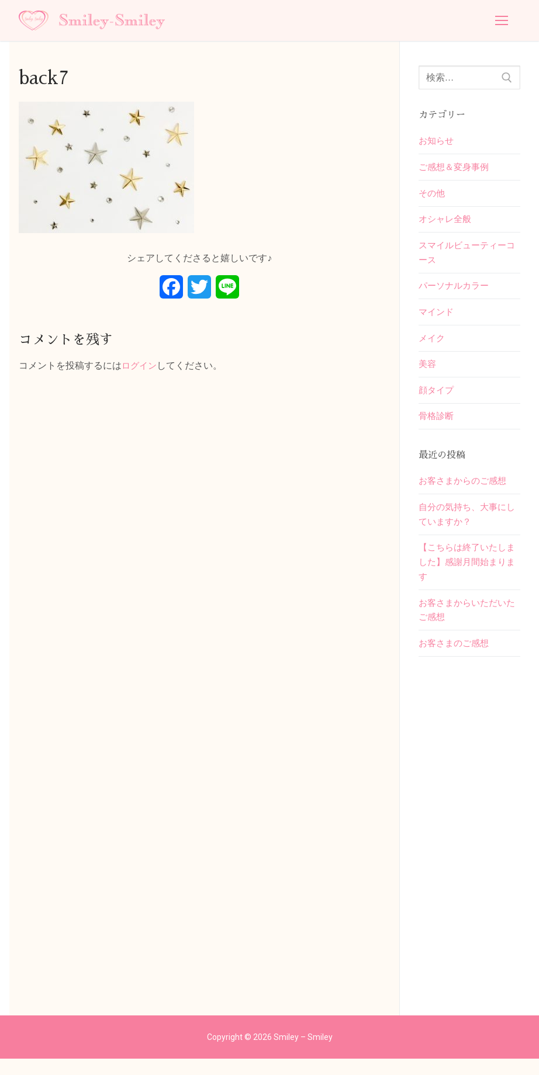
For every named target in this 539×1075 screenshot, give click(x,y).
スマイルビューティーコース (465, 257)
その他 (433, 195)
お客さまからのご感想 (465, 491)
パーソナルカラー (456, 291)
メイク (433, 345)
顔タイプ (437, 398)
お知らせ (437, 141)
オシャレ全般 (447, 222)
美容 (428, 371)
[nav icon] (501, 20)
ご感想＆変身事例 (456, 168)
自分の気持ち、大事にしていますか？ (465, 526)
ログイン (140, 365)
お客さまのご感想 (456, 659)
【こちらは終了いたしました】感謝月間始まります (465, 575)
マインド (437, 318)
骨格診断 (437, 425)
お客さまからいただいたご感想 (465, 625)
